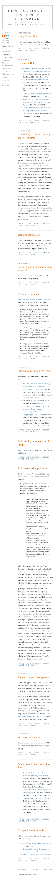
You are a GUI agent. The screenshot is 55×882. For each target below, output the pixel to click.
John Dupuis (8, 37)
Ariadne (40, 403)
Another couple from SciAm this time (34, 766)
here (45, 249)
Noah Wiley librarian (25, 716)
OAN (44, 659)
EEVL (20, 379)
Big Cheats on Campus (29, 737)
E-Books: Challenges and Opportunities (37, 94)
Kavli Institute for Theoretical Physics (36, 798)
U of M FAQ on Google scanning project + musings (34, 136)
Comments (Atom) (33, 874)
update (35, 401)
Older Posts (48, 869)
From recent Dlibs (26, 63)
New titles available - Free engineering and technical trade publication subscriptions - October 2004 (36, 386)
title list (40, 423)
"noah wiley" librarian (43, 716)
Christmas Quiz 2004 (35, 276)
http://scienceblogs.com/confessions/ (27, 24)
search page (33, 426)
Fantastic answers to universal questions (37, 855)
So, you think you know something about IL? (35, 269)
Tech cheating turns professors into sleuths (35, 443)
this (45, 743)
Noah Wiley (32, 714)
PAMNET (25, 219)
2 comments (33, 225)
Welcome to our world (29, 294)
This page (21, 143)
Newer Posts (22, 869)
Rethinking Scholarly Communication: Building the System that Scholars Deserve (36, 110)
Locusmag (27, 838)
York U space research (29, 234)
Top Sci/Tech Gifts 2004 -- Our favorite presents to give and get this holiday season (37, 776)
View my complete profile (6, 83)
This (19, 240)
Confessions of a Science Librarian (27, 15)
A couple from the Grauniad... (32, 830)
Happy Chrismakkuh (28, 36)
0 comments (33, 51)
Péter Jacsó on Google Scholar (33, 468)
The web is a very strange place (33, 677)
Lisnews (44, 305)
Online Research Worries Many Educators (32, 300)
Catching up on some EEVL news (34, 371)
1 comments (33, 665)
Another (20, 450)
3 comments (33, 725)
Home (35, 869)
